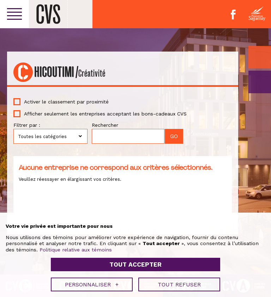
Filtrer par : (26, 125)
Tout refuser (179, 279)
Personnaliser (92, 279)
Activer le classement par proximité (66, 102)
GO (259, 82)
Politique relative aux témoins (76, 245)
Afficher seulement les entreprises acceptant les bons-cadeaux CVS (105, 114)
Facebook (233, 14)
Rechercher (105, 125)
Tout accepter (135, 259)
